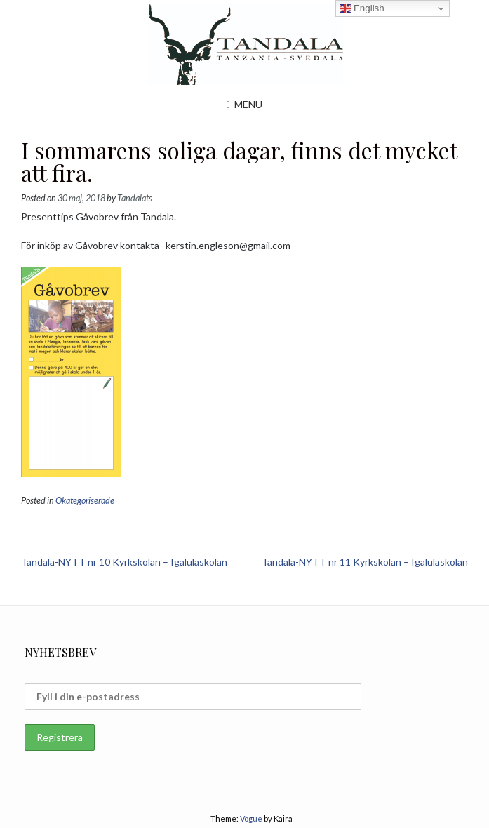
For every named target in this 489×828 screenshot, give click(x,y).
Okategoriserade (84, 500)
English (362, 8)
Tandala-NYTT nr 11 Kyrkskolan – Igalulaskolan (365, 562)
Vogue (251, 818)
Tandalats (134, 198)
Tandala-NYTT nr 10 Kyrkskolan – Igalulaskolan (124, 562)
